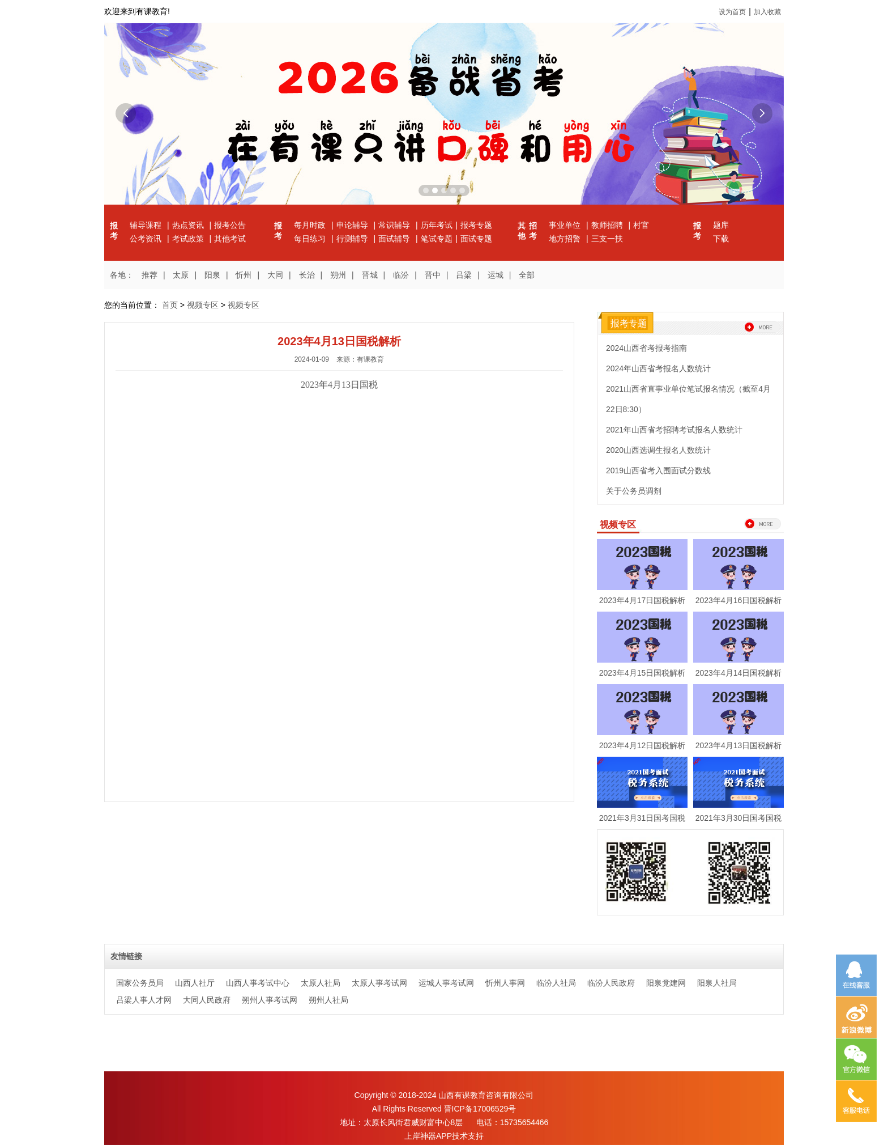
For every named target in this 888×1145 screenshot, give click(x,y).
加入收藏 (767, 12)
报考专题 (476, 225)
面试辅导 (395, 238)
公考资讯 (147, 238)
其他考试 (230, 238)
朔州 (338, 274)
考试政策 (189, 238)
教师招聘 (608, 225)
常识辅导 (395, 225)
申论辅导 (353, 225)
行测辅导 (353, 238)
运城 (495, 274)
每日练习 (311, 238)
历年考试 (436, 225)
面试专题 (476, 238)
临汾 (401, 274)
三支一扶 (607, 238)
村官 (641, 225)
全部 (527, 274)
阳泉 (212, 274)
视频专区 (203, 304)
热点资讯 (189, 225)
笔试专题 (436, 238)
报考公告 (230, 225)
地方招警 (566, 238)
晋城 (370, 274)
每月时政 (311, 225)
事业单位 (566, 225)
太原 (181, 274)
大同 (275, 274)
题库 (721, 225)
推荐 (149, 274)
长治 (307, 274)
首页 (170, 304)
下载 (721, 238)
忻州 (243, 274)
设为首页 (732, 12)
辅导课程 (147, 225)
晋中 (433, 274)
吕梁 (464, 274)
